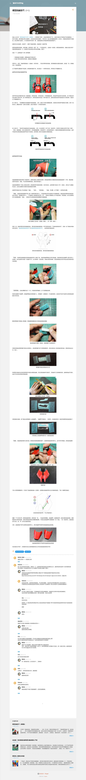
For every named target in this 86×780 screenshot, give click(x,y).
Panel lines (27, 551)
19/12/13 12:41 (28, 612)
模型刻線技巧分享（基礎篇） (27, 37)
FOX (19, 636)
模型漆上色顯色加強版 (18, 756)
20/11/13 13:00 (28, 570)
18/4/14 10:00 (23, 636)
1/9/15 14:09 (23, 668)
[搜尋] (75, 4)
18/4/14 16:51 (28, 642)
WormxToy (18, 3)
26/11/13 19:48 (26, 621)
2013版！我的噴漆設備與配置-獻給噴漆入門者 (24, 740)
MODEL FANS (21, 557)
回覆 (19, 561)
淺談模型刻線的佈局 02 (36, 228)
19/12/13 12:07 (27, 598)
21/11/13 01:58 (29, 580)
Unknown (20, 564)
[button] (73, 10)
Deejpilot (45, 776)
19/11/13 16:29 (28, 557)
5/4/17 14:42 (28, 687)
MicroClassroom (19, 551)
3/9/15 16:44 (28, 673)
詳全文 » (72, 735)
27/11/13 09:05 (28, 625)
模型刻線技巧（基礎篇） (19, 724)
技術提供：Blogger (43, 773)
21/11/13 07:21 (28, 589)
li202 (19, 668)
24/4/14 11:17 (23, 654)
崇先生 (23, 570)
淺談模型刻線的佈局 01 (24, 228)
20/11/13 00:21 (25, 564)
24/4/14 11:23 (28, 659)
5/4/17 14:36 (25, 682)
